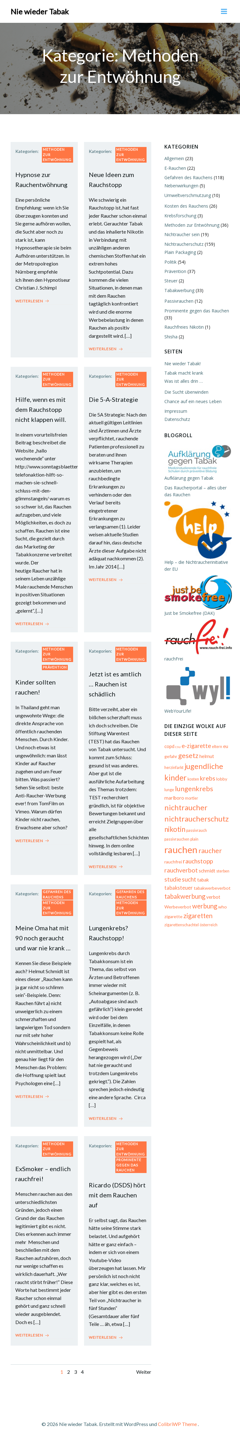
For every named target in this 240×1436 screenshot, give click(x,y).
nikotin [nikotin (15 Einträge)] (174, 831)
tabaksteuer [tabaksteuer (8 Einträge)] (178, 881)
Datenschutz (176, 418)
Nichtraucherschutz (183, 242)
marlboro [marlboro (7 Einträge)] (173, 799)
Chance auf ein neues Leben (192, 400)
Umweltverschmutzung (187, 194)
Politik (170, 260)
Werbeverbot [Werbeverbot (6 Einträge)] (177, 900)
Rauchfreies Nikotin (183, 326)
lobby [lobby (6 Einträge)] (221, 780)
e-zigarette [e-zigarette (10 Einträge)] (195, 747)
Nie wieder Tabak (40, 10)
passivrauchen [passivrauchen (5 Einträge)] (219, 832)
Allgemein (173, 157)
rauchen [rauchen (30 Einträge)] (189, 842)
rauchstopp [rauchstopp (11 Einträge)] (197, 854)
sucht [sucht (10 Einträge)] (188, 872)
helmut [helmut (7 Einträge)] (206, 758)
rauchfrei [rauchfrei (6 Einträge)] (172, 855)
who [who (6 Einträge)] (222, 900)
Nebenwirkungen (181, 184)
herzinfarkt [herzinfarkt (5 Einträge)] (173, 769)
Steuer (170, 279)
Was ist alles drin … (183, 380)
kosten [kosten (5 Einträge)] (192, 780)
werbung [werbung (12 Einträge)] (204, 899)
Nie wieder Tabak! (182, 362)
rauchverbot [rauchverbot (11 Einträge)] (180, 863)
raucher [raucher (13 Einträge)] (218, 844)
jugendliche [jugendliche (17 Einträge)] (203, 767)
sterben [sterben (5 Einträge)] (222, 864)
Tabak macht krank (183, 371)
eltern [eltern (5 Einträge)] (216, 748)
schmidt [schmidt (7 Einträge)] (206, 864)
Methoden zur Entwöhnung (57, 153)
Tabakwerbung (179, 289)
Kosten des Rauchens (186, 205)
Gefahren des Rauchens (57, 891)
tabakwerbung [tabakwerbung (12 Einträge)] (184, 890)
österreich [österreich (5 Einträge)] (208, 918)
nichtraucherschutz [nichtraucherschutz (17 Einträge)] (196, 820)
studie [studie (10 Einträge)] (172, 872)
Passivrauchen (178, 300)
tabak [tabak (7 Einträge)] (202, 873)
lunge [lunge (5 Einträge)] (168, 791)
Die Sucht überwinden (186, 390)
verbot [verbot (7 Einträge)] (213, 890)
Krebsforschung (180, 214)
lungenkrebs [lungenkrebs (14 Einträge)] (193, 790)
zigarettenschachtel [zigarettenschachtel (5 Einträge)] (181, 918)
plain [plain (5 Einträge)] (168, 845)
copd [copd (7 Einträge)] (169, 748)
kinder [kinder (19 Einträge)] (175, 779)
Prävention (55, 665)
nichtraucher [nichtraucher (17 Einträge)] (185, 808)
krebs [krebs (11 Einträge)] (207, 779)
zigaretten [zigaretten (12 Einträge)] (197, 909)
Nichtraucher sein (181, 233)
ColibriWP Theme (177, 1419)
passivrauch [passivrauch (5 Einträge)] (196, 832)
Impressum (175, 409)
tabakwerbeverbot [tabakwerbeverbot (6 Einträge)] (211, 881)
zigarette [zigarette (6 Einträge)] (173, 910)
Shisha (170, 335)
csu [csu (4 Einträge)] (177, 748)
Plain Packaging (179, 251)
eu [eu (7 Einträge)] (225, 748)
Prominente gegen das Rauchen (128, 1161)
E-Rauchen (174, 166)
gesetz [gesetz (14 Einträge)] (188, 757)
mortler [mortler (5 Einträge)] (191, 799)
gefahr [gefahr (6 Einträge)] (170, 758)
